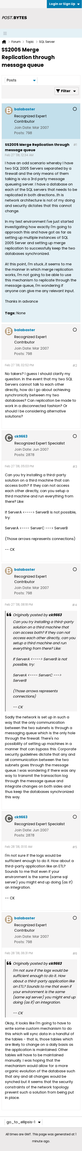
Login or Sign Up (64, 4)
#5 (74, 847)
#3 (75, 467)
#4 (74, 605)
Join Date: (23, 127)
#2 (75, 365)
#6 (75, 953)
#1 (75, 145)
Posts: (19, 132)
